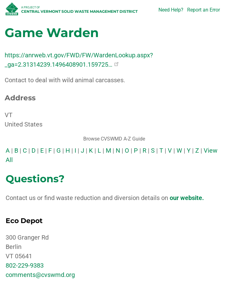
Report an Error (203, 10)
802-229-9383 (25, 265)
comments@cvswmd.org (40, 275)
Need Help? (170, 10)
